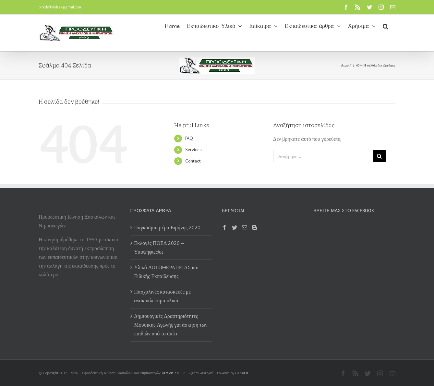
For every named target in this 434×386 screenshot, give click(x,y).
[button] (385, 26)
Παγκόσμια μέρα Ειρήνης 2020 (167, 227)
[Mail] (244, 227)
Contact (193, 161)
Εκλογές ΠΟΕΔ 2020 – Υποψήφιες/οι (159, 247)
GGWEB (241, 372)
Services (193, 149)
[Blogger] (254, 227)
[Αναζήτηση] (379, 156)
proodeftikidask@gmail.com (60, 7)
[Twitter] (234, 227)
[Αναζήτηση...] (323, 156)
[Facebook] (224, 227)
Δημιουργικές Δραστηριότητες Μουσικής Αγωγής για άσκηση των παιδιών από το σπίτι (171, 325)
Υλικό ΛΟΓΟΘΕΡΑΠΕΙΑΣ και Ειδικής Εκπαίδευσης (166, 271)
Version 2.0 (170, 372)
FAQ (189, 138)
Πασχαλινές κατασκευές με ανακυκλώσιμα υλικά (162, 296)
